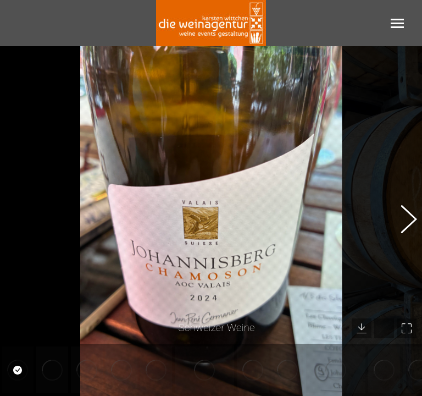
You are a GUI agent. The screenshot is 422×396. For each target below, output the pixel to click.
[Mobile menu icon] (397, 23)
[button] (403, 221)
